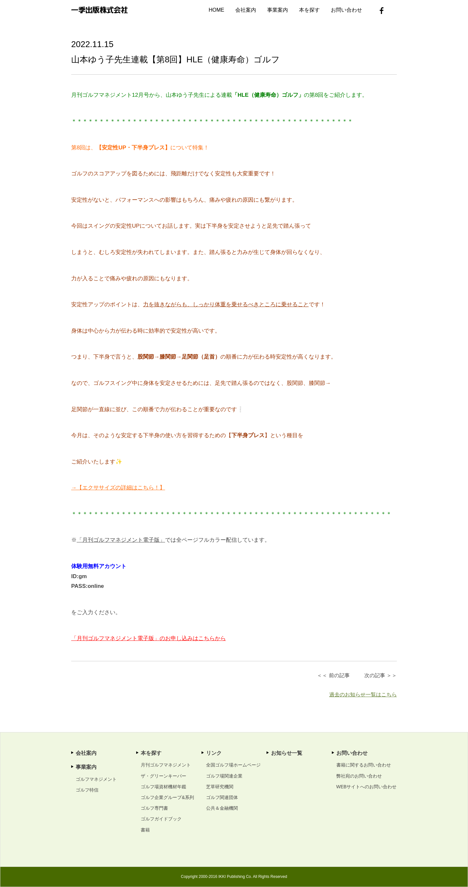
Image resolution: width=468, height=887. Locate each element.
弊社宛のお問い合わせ (359, 776)
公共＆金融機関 (222, 808)
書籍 (145, 829)
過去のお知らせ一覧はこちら (363, 694)
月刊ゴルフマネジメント (166, 764)
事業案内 (277, 10)
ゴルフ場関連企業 (224, 776)
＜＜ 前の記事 (333, 675)
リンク (214, 753)
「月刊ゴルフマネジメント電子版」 (121, 540)
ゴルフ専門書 (154, 808)
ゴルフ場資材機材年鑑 (163, 786)
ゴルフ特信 (87, 789)
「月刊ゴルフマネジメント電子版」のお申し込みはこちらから (148, 638)
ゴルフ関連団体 (222, 797)
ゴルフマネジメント (96, 779)
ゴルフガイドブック (161, 818)
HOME (216, 10)
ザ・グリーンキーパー (163, 776)
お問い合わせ (346, 10)
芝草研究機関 (219, 786)
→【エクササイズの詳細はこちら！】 (118, 488)
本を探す (309, 10)
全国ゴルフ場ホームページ (233, 764)
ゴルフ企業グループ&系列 (167, 797)
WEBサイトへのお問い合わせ (366, 786)
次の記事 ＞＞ (380, 675)
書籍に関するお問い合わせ (363, 764)
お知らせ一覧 (286, 753)
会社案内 (245, 10)
